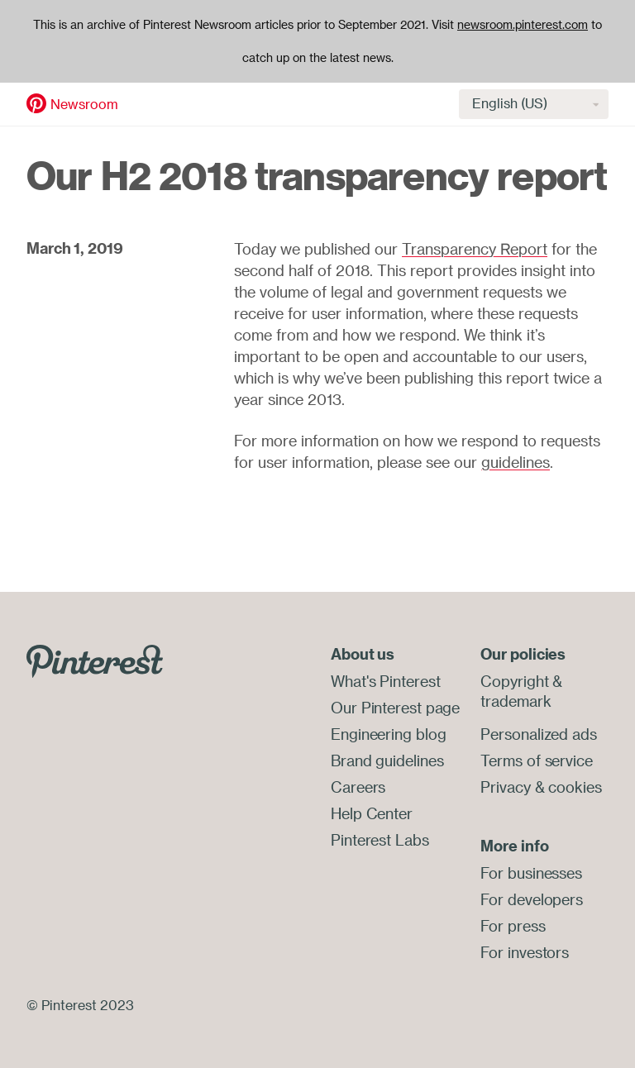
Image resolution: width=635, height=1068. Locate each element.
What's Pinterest (385, 681)
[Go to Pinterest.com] (94, 660)
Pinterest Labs (380, 840)
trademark (515, 701)
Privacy (505, 787)
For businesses (531, 873)
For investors (524, 952)
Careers (358, 787)
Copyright (514, 681)
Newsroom (84, 104)
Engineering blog (388, 734)
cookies (574, 787)
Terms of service (536, 760)
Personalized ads (538, 734)
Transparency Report (474, 249)
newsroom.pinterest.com (522, 24)
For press (512, 926)
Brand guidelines (387, 760)
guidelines (515, 462)
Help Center (372, 813)
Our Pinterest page (395, 707)
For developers (531, 899)
